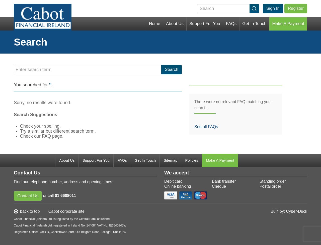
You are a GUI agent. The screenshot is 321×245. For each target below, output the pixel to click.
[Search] (228, 8)
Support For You (204, 23)
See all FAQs (206, 126)
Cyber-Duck (296, 211)
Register (296, 8)
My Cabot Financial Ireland (42, 22)
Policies (191, 160)
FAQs (231, 23)
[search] (254, 8)
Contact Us (27, 195)
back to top (30, 211)
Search (171, 69)
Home (154, 23)
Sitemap (170, 160)
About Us (175, 23)
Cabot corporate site (66, 211)
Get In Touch (254, 23)
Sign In (273, 8)
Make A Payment (288, 23)
